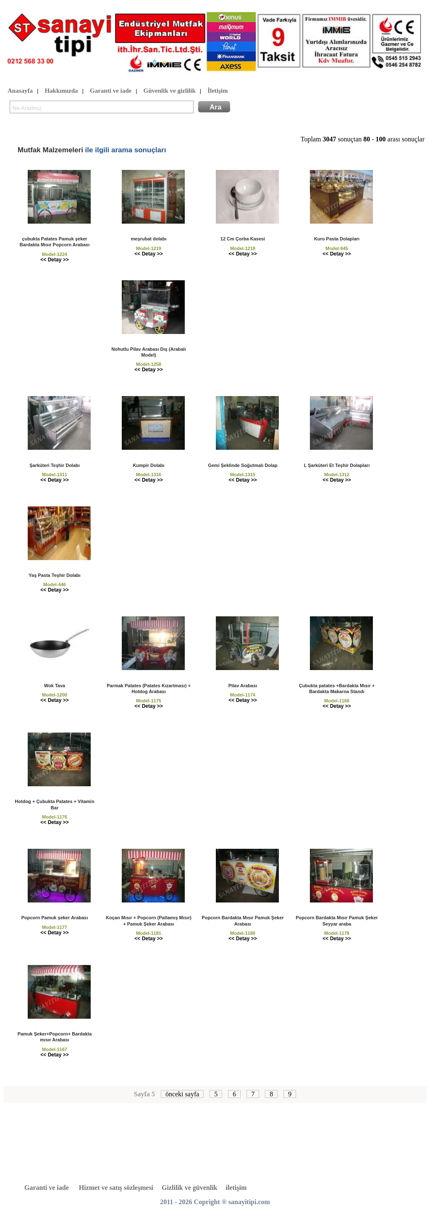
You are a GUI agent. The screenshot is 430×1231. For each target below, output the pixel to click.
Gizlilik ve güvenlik (189, 1187)
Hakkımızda (61, 91)
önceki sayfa (182, 1094)
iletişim (236, 1187)
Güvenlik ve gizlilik (170, 91)
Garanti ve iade (110, 91)
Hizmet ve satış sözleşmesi (116, 1187)
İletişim (217, 91)
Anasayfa (20, 91)
